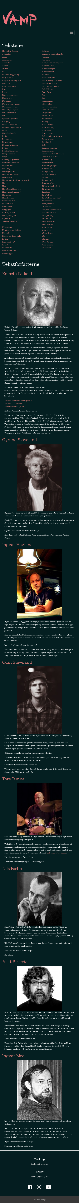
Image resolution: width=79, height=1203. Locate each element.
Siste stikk (46, 130)
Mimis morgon (48, 68)
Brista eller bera (9, 86)
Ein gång (6, 121)
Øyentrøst (46, 247)
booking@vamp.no (39, 1164)
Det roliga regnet (10, 107)
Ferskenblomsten (10, 151)
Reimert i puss (48, 109)
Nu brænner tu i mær (51, 86)
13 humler (6, 54)
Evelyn (5, 148)
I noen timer (7, 203)
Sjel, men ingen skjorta (52, 136)
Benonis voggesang (10, 74)
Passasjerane (47, 101)
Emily (4, 136)
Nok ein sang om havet (52, 80)
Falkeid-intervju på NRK (15, 406)
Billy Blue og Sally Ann (11, 80)
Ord (43, 95)
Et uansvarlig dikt (10, 145)
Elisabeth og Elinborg (11, 127)
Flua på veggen (8, 154)
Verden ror (46, 218)
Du (3, 115)
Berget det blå (8, 77)
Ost (43, 98)
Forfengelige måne (10, 159)
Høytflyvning (8, 198)
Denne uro (6, 98)
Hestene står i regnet (11, 192)
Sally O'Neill (47, 112)
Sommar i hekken (49, 148)
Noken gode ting (49, 83)
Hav (4, 186)
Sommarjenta (48, 151)
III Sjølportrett (8, 212)
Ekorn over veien (9, 124)
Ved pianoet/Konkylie (51, 209)
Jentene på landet (10, 221)
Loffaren (45, 51)
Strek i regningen (50, 165)
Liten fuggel (7, 253)
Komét (5, 245)
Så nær (45, 177)
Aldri (4, 57)
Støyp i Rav (47, 168)
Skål (43, 145)
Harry (5, 183)
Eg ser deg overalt (10, 118)
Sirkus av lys (47, 124)
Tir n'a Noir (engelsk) (51, 198)
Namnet (45, 74)
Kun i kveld (7, 247)
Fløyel (4, 156)
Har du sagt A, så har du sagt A (15, 180)
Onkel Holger (48, 89)
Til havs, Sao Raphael (51, 186)
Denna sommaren (10, 95)
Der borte (6, 101)
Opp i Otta (46, 92)
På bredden (47, 104)
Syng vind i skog (49, 174)
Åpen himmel (47, 245)
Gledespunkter (8, 171)
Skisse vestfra (48, 139)
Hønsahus (6, 195)
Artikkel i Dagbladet (13, 403)
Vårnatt (45, 239)
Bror (4, 89)
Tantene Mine (48, 183)
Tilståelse (46, 192)
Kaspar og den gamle (11, 236)
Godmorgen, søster (10, 174)
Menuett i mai (48, 65)
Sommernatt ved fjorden (53, 154)
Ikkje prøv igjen (9, 215)
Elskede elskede (9, 133)
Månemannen (48, 71)
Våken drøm (47, 233)
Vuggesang (47, 227)
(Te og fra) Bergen (10, 51)
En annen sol (7, 139)
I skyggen (6, 209)
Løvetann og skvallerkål (52, 54)
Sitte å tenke (47, 133)
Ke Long (6, 239)
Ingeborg (6, 218)
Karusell (5, 233)
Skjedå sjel (46, 142)
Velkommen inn (49, 212)
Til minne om (48, 189)
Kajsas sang (7, 227)
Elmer (5, 130)
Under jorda (47, 206)
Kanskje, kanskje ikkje (11, 230)
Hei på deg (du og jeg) (11, 189)
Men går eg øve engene (52, 63)
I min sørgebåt (8, 200)
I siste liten (7, 206)
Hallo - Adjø (7, 177)
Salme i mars (47, 115)
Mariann (46, 60)
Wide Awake (47, 242)
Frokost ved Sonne (10, 162)
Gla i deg (6, 168)
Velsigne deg (47, 215)
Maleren (45, 57)
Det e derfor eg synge (11, 104)
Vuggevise (46, 230)
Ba (3, 71)
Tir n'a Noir (47, 195)
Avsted (5, 68)
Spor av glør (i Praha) (51, 156)
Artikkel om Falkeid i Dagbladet (18, 400)
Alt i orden (6, 60)
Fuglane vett (7, 165)
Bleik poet (6, 83)
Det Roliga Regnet (10, 109)
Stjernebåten (47, 162)
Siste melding (48, 127)
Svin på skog (47, 171)
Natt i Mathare (48, 77)
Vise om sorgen (48, 221)
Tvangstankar (48, 203)
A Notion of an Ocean (56, 853)
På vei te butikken (49, 107)
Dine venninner (9, 112)
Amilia (5, 65)
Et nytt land (7, 142)
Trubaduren (47, 200)
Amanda (6, 63)
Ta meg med (47, 180)
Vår (43, 236)
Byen (4, 92)
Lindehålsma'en (9, 250)
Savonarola (47, 118)
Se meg (45, 121)
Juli (3, 224)
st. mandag (47, 159)
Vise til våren (47, 224)
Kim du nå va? (8, 242)
